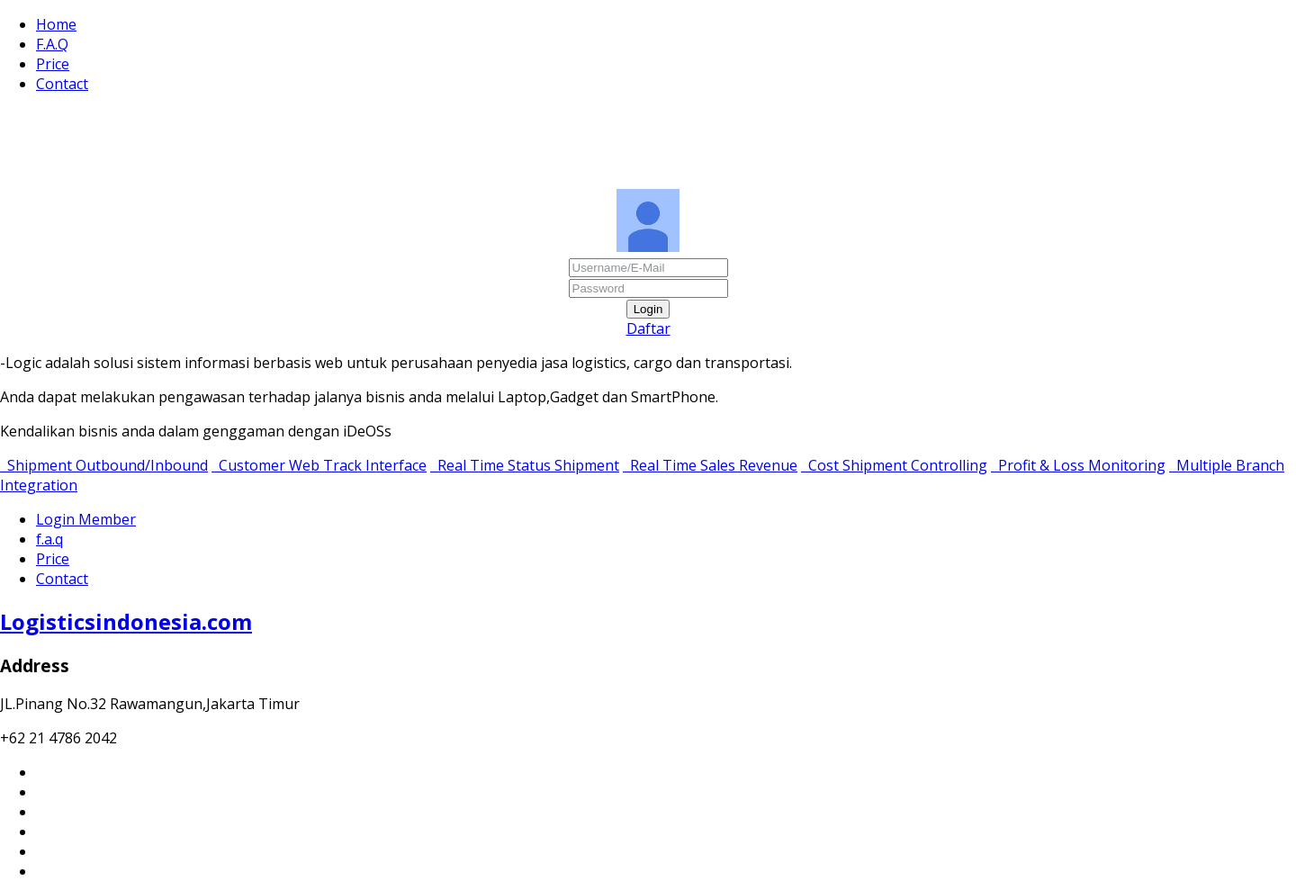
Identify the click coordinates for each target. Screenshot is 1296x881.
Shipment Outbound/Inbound (104, 465)
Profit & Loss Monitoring (1078, 465)
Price (52, 64)
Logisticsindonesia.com (126, 621)
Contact (62, 84)
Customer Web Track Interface (319, 465)
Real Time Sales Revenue (710, 465)
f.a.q (49, 539)
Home (56, 24)
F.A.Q (52, 44)
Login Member (86, 519)
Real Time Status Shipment (524, 465)
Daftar (648, 328)
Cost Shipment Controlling (894, 465)
